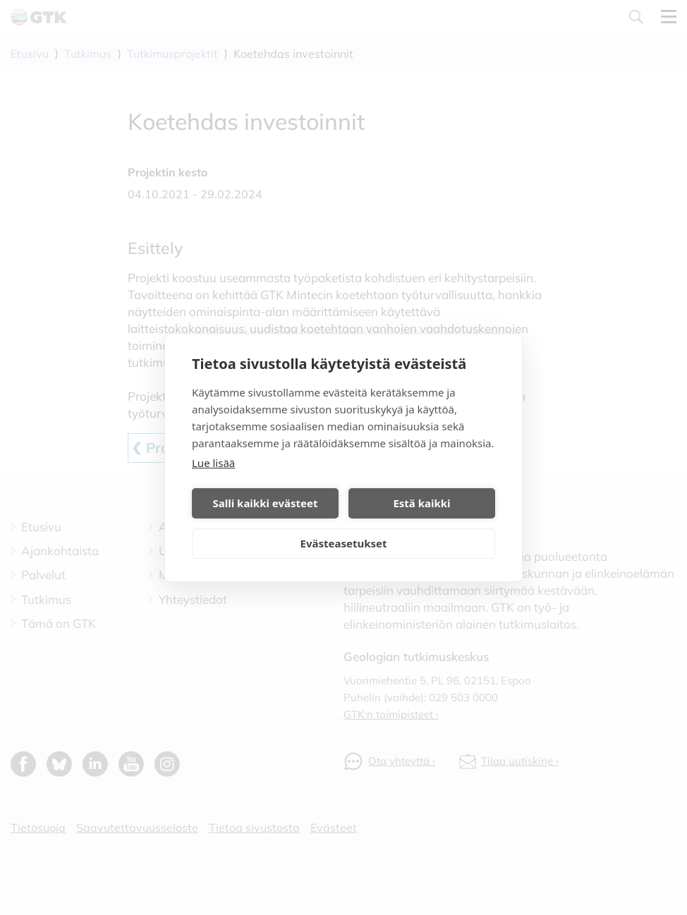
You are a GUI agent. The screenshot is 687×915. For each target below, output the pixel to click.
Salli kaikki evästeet (265, 503)
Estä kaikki (421, 503)
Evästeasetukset (343, 543)
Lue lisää (213, 463)
